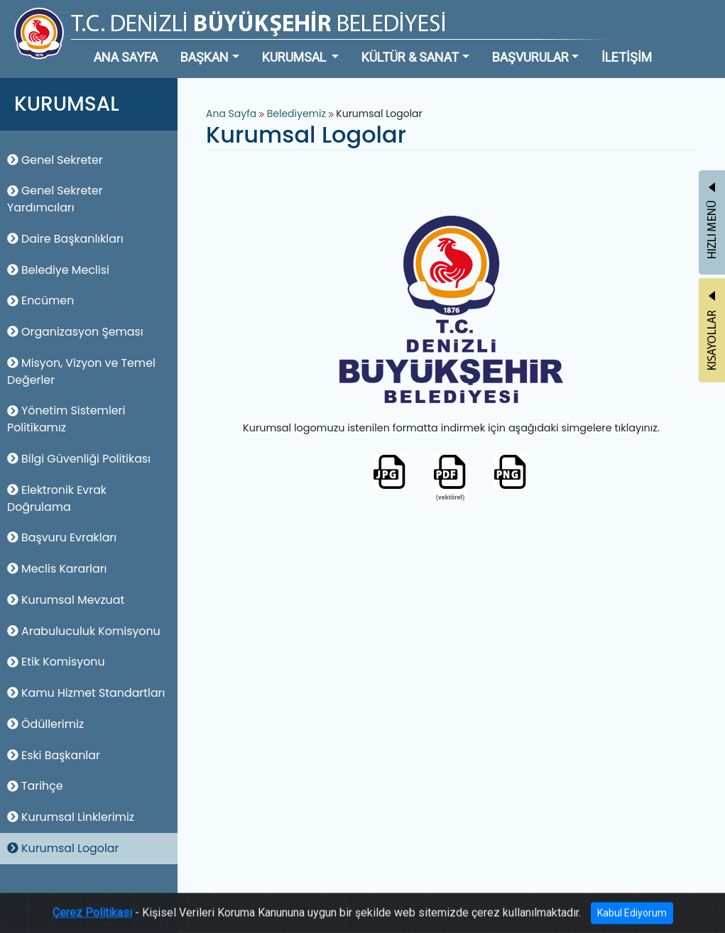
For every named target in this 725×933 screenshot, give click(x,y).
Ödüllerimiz (45, 724)
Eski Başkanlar (53, 755)
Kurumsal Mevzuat (65, 600)
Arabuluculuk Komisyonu (83, 631)
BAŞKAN (204, 57)
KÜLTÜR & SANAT (410, 57)
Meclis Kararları (57, 569)
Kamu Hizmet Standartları (86, 693)
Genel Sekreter (55, 160)
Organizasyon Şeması (75, 332)
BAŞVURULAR (530, 57)
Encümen (40, 300)
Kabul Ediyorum (632, 921)
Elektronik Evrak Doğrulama (57, 498)
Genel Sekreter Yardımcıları (55, 199)
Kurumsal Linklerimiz (70, 817)
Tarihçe (35, 786)
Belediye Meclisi (58, 270)
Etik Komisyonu (56, 661)
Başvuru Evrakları (61, 537)
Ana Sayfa (231, 113)
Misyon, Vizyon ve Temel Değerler (81, 371)
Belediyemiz (298, 113)
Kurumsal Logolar (63, 848)
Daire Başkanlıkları (65, 239)
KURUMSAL (295, 57)
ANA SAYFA (126, 57)
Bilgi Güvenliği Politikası (79, 459)
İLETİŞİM (626, 57)
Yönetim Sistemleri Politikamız (66, 419)
